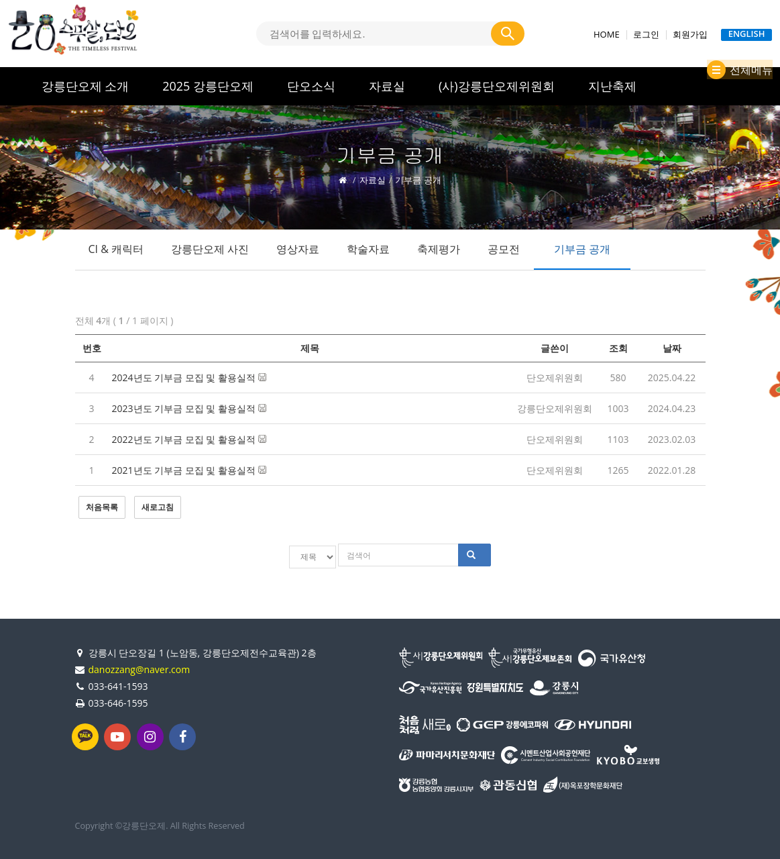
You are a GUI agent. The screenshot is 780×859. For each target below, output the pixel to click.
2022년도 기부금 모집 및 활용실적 (189, 439)
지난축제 (612, 86)
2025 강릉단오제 (208, 86)
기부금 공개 (582, 249)
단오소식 (311, 86)
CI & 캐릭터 (116, 249)
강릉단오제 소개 (85, 86)
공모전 (504, 249)
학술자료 (368, 249)
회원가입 (690, 34)
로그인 (646, 34)
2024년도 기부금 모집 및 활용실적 (189, 377)
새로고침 (158, 507)
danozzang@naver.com (139, 666)
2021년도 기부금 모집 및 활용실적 (189, 470)
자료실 (387, 86)
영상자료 (297, 249)
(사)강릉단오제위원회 (497, 86)
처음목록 (102, 507)
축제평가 (438, 249)
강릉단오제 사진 (210, 249)
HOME (607, 34)
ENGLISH (746, 34)
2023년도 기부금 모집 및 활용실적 (189, 408)
